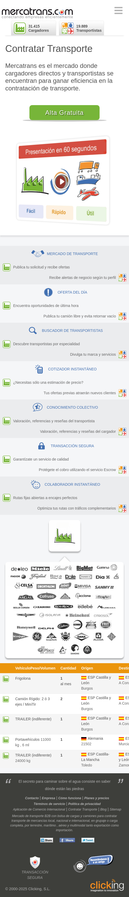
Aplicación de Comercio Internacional (39, 809)
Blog (103, 809)
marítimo (50, 825)
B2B (48, 816)
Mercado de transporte (28, 816)
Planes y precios (96, 798)
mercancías (39, 821)
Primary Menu (118, 11)
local (51, 821)
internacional (81, 821)
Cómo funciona (69, 798)
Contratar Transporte (82, 809)
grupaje (101, 821)
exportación (102, 825)
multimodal (77, 825)
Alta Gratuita (64, 112)
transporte (19, 821)
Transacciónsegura (35, 867)
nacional (62, 821)
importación (64, 830)
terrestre (36, 825)
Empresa (48, 798)
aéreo (63, 825)
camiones (89, 816)
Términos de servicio (49, 804)
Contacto (32, 798)
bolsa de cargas (68, 816)
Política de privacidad (84, 804)
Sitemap (115, 809)
